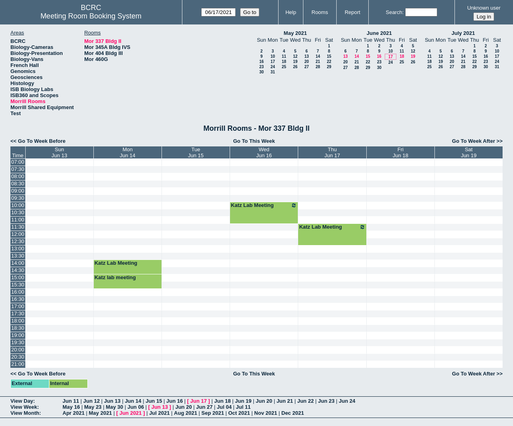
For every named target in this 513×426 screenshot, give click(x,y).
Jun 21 (285, 401)
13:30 (17, 256)
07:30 (17, 169)
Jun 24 (347, 401)
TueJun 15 (196, 152)
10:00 (17, 205)
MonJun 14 (127, 152)
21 (317, 61)
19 (295, 61)
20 (306, 61)
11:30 (17, 227)
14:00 (17, 263)
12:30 (17, 241)
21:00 (17, 364)
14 (317, 56)
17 (273, 61)
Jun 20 (264, 401)
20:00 (17, 350)
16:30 (17, 299)
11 (284, 56)
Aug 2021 (185, 413)
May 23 (92, 407)
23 (261, 67)
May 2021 (295, 33)
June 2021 (379, 33)
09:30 (17, 198)
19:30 (17, 342)
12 (295, 56)
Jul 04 (224, 407)
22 (329, 61)
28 (317, 67)
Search (394, 12)
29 (329, 67)
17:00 (17, 306)
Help (290, 12)
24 (273, 67)
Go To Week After (473, 141)
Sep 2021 (213, 413)
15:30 (17, 285)
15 (329, 56)
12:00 (17, 234)
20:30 (17, 357)
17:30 (17, 313)
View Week (23, 407)
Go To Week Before (42, 141)
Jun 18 (222, 401)
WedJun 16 (264, 152)
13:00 (17, 248)
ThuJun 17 (332, 152)
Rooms (319, 12)
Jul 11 (243, 407)
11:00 (17, 220)
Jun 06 (135, 407)
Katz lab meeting (115, 277)
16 (261, 61)
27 (306, 67)
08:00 (17, 176)
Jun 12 (91, 401)
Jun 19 (243, 401)
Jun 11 (71, 401)
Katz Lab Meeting (264, 205)
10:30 (17, 212)
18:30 (17, 328)
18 (284, 61)
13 (306, 56)
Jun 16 (174, 401)
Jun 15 (153, 401)
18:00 (17, 321)
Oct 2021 (239, 413)
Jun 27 (204, 407)
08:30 (17, 184)
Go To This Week (254, 141)
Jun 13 (112, 401)
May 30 (114, 407)
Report (352, 12)
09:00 (17, 191)
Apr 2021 (74, 413)
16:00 (17, 292)
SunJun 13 (59, 152)
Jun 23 (326, 401)
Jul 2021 (159, 413)
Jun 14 (133, 401)
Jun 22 (305, 401)
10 (273, 56)
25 (284, 67)
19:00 (17, 335)
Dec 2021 (292, 413)
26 (295, 67)
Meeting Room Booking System (90, 16)
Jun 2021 (130, 413)
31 (273, 72)
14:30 (17, 270)
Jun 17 (198, 401)
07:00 (17, 162)
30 (261, 72)
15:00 (17, 277)
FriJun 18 (400, 152)
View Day (21, 401)
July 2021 (463, 33)
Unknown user (484, 8)
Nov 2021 (265, 413)
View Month (24, 413)
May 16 (71, 407)
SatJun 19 (469, 152)
